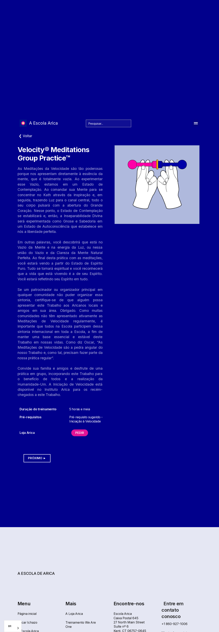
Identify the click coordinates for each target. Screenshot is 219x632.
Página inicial (27, 614)
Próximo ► (37, 458)
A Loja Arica (74, 614)
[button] (195, 123)
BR (9, 626)
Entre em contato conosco (173, 610)
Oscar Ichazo (27, 622)
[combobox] (13, 626)
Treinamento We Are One (80, 625)
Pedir (79, 433)
